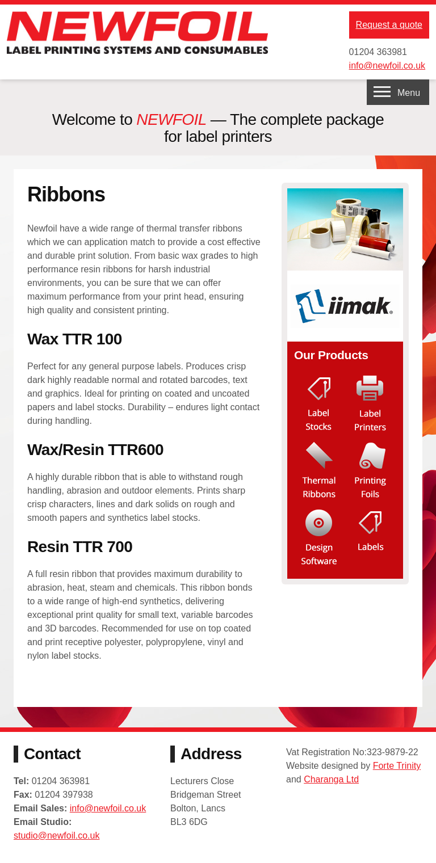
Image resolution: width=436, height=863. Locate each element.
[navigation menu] (398, 92)
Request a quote (389, 25)
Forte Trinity (397, 766)
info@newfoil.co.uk (387, 65)
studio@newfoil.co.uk (56, 835)
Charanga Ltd (331, 779)
